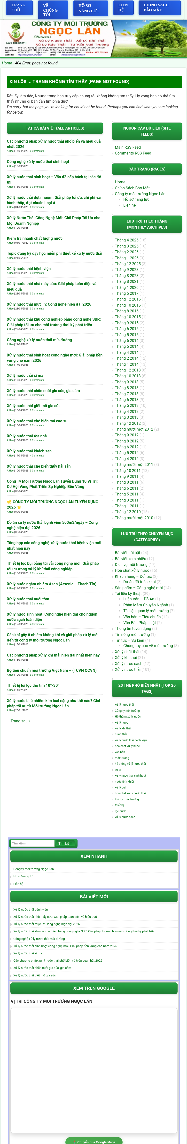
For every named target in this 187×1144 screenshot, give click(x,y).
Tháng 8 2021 (127, 281)
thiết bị (119, 805)
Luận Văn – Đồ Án (138, 599)
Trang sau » (20, 721)
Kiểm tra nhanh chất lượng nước (34, 238)
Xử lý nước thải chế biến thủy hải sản (38, 466)
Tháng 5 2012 (127, 453)
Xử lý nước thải (127, 669)
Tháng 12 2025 (128, 264)
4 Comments (37, 455)
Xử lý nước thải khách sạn (29, 451)
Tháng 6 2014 (127, 341)
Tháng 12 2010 (128, 512)
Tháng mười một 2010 (134, 518)
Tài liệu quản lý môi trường (146, 611)
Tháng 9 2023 (127, 270)
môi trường (122, 758)
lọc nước (120, 811)
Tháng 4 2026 (127, 240)
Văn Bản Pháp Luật (139, 623)
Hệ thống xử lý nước (128, 717)
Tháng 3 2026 (127, 246)
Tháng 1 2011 (127, 506)
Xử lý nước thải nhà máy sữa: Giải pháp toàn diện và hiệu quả (55, 917)
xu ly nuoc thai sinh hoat (130, 776)
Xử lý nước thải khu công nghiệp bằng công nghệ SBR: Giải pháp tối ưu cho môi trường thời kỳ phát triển (84, 931)
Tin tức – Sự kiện (129, 640)
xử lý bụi (120, 787)
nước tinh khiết (124, 781)
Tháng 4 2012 (127, 459)
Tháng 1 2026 (127, 258)
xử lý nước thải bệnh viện (131, 740)
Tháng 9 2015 (127, 323)
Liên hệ (123, 7)
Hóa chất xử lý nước (132, 570)
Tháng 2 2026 (127, 252)
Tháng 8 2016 (127, 311)
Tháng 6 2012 (127, 447)
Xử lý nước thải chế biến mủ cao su (37, 421)
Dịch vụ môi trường (131, 565)
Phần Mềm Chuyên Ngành (145, 605)
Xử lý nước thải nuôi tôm (28, 599)
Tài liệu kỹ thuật (128, 594)
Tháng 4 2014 (127, 352)
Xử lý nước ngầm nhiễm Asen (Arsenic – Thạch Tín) (51, 584)
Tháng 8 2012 (127, 441)
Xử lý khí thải (126, 658)
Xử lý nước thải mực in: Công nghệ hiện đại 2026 (49, 304)
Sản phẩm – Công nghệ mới (139, 588)
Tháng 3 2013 (127, 417)
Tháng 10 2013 (128, 376)
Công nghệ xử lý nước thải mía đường (39, 340)
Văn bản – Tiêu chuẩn (142, 617)
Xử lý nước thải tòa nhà (27, 436)
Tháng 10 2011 (128, 470)
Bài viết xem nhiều (130, 559)
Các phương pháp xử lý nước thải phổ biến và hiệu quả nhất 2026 (57, 961)
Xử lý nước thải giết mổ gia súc (33, 406)
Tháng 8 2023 (127, 275)
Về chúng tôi (50, 10)
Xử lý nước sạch (128, 663)
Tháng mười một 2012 (134, 429)
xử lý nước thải (124, 705)
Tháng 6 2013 (127, 400)
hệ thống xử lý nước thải (130, 764)
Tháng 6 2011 (127, 488)
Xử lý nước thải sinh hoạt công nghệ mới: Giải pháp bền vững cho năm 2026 (65, 946)
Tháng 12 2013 (128, 370)
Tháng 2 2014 (127, 358)
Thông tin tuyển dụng (133, 628)
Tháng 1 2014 (127, 364)
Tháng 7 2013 (127, 394)
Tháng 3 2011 (127, 500)
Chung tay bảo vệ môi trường (148, 646)
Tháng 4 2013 (127, 411)
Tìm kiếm (65, 844)
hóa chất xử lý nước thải (130, 793)
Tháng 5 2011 (127, 494)
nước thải (121, 734)
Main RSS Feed (128, 147)
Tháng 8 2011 (127, 482)
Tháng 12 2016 (128, 299)
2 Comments (37, 329)
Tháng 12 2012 (128, 423)
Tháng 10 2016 (128, 305)
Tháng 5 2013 (127, 405)
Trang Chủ (18, 7)
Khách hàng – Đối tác (133, 576)
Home (7, 63)
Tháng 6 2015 (127, 329)
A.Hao (10, 151)
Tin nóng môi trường (132, 634)
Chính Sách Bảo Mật (156, 7)
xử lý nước (121, 723)
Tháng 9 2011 (127, 476)
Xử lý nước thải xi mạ (25, 375)
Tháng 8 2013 (127, 388)
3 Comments (37, 395)
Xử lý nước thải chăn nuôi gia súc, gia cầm (43, 390)
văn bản (120, 752)
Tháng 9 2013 (127, 382)
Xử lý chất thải (127, 652)
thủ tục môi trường (127, 799)
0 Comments (37, 151)
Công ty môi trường (127, 711)
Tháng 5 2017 (127, 293)
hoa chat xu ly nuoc (127, 746)
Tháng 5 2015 (127, 334)
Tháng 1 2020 (127, 287)
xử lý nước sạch (125, 817)
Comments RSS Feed (133, 153)
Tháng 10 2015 (128, 317)
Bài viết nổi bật (127, 553)
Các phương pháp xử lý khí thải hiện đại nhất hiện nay (53, 655)
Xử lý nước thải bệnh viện (29, 268)
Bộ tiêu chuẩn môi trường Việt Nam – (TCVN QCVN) (51, 670)
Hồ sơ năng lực (88, 8)
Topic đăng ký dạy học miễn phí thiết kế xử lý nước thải (54, 253)
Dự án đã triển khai (139, 582)
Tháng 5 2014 (127, 346)
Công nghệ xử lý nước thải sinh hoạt (38, 162)
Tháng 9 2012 (127, 435)
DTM (118, 770)
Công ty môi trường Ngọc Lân (140, 194)
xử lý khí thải (123, 728)
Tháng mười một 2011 (134, 465)
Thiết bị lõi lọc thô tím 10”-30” (33, 685)
